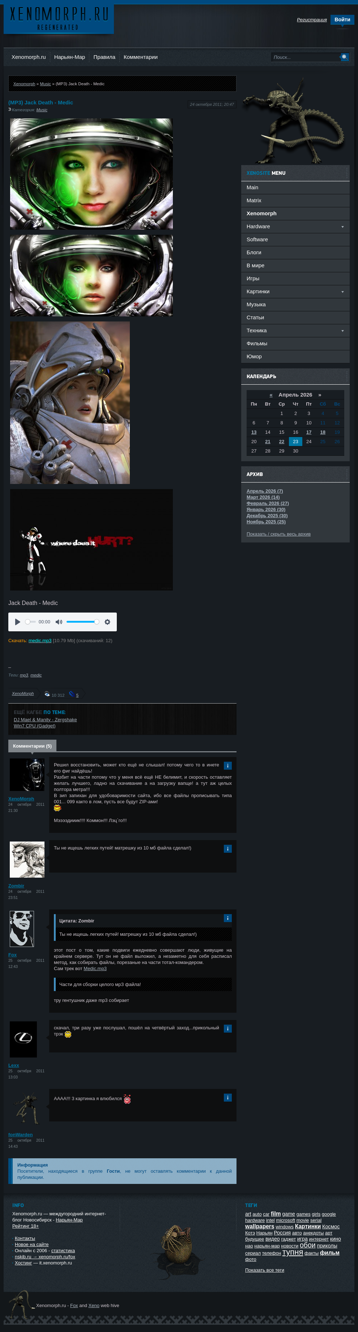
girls (316, 1214)
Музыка (256, 304)
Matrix (254, 200)
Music (45, 83)
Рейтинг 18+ (25, 1226)
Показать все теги (264, 1270)
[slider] (30, 621)
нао (249, 1246)
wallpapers (259, 1226)
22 (281, 441)
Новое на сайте (32, 1244)
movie (303, 1220)
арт (328, 1233)
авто (297, 1233)
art (248, 1214)
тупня (292, 1252)
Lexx (13, 1065)
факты (311, 1253)
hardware (255, 1220)
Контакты (25, 1238)
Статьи (255, 317)
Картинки (308, 1226)
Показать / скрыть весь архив (279, 534)
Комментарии (141, 57)
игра (302, 1239)
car (266, 1214)
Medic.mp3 (95, 968)
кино (335, 1239)
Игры (253, 278)
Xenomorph (24, 83)
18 (322, 432)
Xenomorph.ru (29, 57)
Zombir (16, 885)
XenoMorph (23, 693)
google (329, 1214)
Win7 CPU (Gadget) (35, 725)
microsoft (285, 1220)
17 (308, 432)
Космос (331, 1226)
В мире (255, 265)
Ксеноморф (59, 18)
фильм (330, 1253)
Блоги (254, 252)
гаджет (288, 1239)
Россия (282, 1233)
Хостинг (23, 1263)
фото (250, 1259)
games (304, 1214)
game (288, 1214)
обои (308, 1245)
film (276, 1214)
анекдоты (313, 1233)
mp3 (24, 675)
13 (253, 432)
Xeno (94, 1305)
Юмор (254, 356)
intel (270, 1220)
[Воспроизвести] (18, 622)
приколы (327, 1246)
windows (285, 1226)
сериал (253, 1253)
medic (36, 675)
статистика (63, 1250)
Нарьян (264, 1233)
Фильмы (257, 343)
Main (252, 187)
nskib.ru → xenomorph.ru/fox (45, 1256)
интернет (319, 1239)
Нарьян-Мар (69, 57)
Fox (12, 954)
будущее (254, 1239)
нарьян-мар (267, 1246)
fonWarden (20, 1134)
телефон (271, 1253)
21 (267, 441)
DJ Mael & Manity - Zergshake (45, 719)
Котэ (250, 1233)
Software (257, 239)
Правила (104, 57)
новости (289, 1246)
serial (315, 1220)
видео (272, 1239)
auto (256, 1214)
